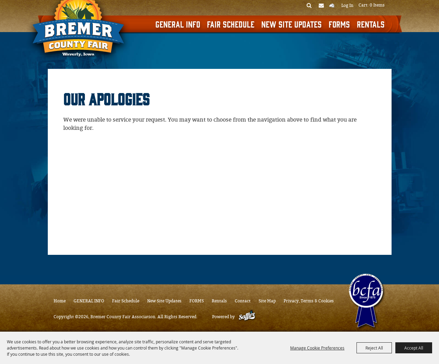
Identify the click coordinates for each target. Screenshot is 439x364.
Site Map (267, 301)
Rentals (371, 24)
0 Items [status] (377, 5)
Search (309, 5)
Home (60, 301)
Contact (243, 301)
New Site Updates (291, 24)
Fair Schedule (230, 24)
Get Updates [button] (321, 5)
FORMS (339, 24)
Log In (347, 5)
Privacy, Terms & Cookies (309, 301)
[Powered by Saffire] (247, 316)
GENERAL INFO (177, 24)
